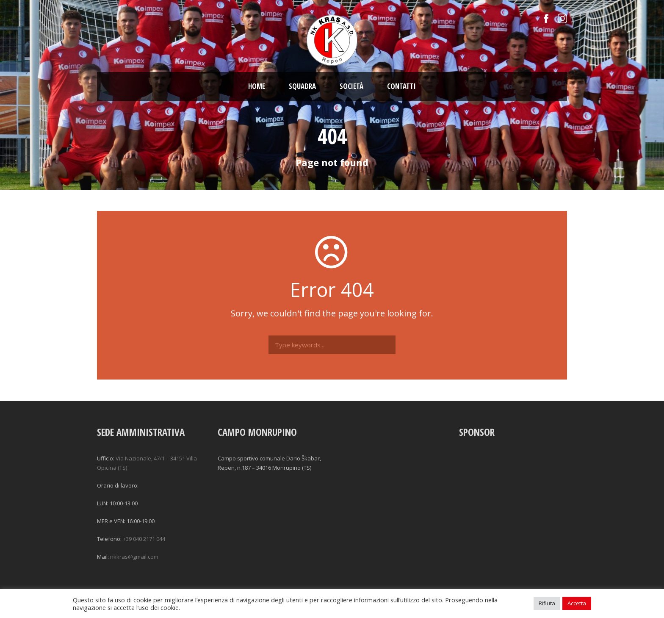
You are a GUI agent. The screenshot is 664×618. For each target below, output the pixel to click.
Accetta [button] (576, 603)
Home (256, 86)
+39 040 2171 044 (144, 539)
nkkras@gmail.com (134, 556)
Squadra (302, 86)
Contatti (401, 86)
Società (351, 86)
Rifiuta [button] (547, 603)
